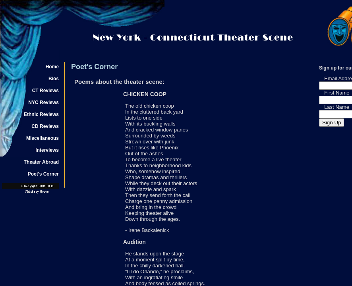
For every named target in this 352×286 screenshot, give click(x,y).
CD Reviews (45, 126)
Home (52, 67)
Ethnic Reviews (41, 114)
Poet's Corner (43, 174)
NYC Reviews (43, 102)
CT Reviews (45, 90)
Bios (53, 78)
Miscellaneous (42, 138)
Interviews (47, 150)
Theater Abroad (41, 162)
